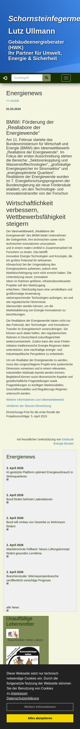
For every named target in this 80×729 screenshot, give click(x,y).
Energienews (20, 457)
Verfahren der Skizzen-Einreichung (28, 406)
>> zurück (12, 100)
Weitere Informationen (40, 706)
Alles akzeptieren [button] (40, 718)
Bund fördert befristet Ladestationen (29, 499)
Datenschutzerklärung (23, 698)
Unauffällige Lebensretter (20, 621)
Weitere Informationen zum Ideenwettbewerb (35, 399)
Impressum (19, 693)
